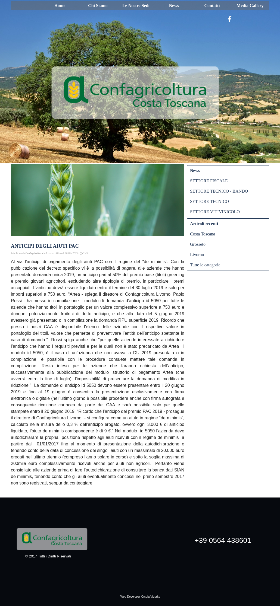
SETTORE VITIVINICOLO (215, 211)
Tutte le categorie (205, 265)
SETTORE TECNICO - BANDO (219, 191)
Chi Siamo (98, 5)
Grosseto (198, 244)
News (174, 5)
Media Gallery (250, 5)
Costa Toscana (202, 234)
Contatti (212, 5)
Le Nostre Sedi (136, 5)
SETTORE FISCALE (209, 180)
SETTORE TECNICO (209, 201)
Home (60, 5)
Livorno (197, 254)
